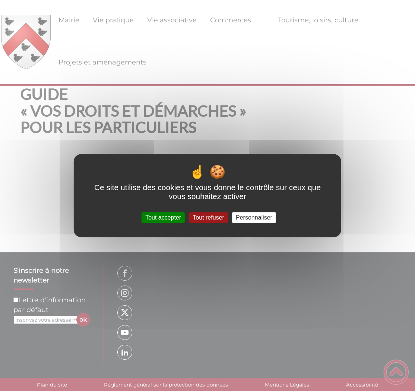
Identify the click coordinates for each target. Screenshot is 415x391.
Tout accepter (163, 217)
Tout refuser (208, 217)
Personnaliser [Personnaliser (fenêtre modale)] (254, 217)
